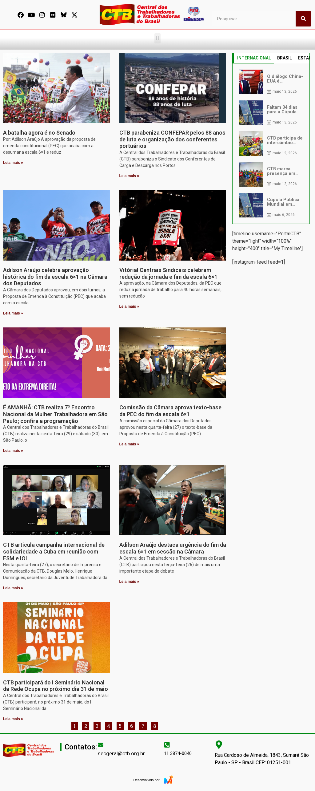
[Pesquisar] (303, 18)
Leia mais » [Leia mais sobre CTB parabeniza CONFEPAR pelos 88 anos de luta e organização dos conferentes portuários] (129, 176)
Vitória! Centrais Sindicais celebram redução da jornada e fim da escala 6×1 (168, 273)
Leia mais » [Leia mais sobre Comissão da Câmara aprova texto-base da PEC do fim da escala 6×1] (129, 444)
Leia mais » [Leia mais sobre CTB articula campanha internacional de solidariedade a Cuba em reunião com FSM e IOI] (13, 588)
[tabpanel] (271, 143)
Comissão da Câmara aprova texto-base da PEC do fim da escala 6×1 (170, 410)
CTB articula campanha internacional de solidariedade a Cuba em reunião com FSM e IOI (54, 551)
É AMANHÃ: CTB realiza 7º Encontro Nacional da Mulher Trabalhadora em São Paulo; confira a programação (55, 414)
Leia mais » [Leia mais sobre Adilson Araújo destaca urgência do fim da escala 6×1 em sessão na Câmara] (129, 581)
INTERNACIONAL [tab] (254, 57)
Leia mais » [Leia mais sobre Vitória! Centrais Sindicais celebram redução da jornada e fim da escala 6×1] (129, 306)
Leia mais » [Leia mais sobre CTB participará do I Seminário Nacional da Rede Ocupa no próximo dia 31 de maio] (13, 719)
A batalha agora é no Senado (39, 132)
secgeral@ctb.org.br (121, 753)
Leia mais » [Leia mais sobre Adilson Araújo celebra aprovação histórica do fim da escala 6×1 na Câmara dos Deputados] (13, 313)
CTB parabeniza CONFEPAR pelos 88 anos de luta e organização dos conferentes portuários (172, 139)
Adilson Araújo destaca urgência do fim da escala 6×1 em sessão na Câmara (172, 548)
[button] (157, 38)
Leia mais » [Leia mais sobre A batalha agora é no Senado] (13, 162)
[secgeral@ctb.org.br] (100, 744)
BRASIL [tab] (284, 57)
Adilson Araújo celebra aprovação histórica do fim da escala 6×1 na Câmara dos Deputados (55, 276)
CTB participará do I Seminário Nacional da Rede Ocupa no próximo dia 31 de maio (55, 685)
